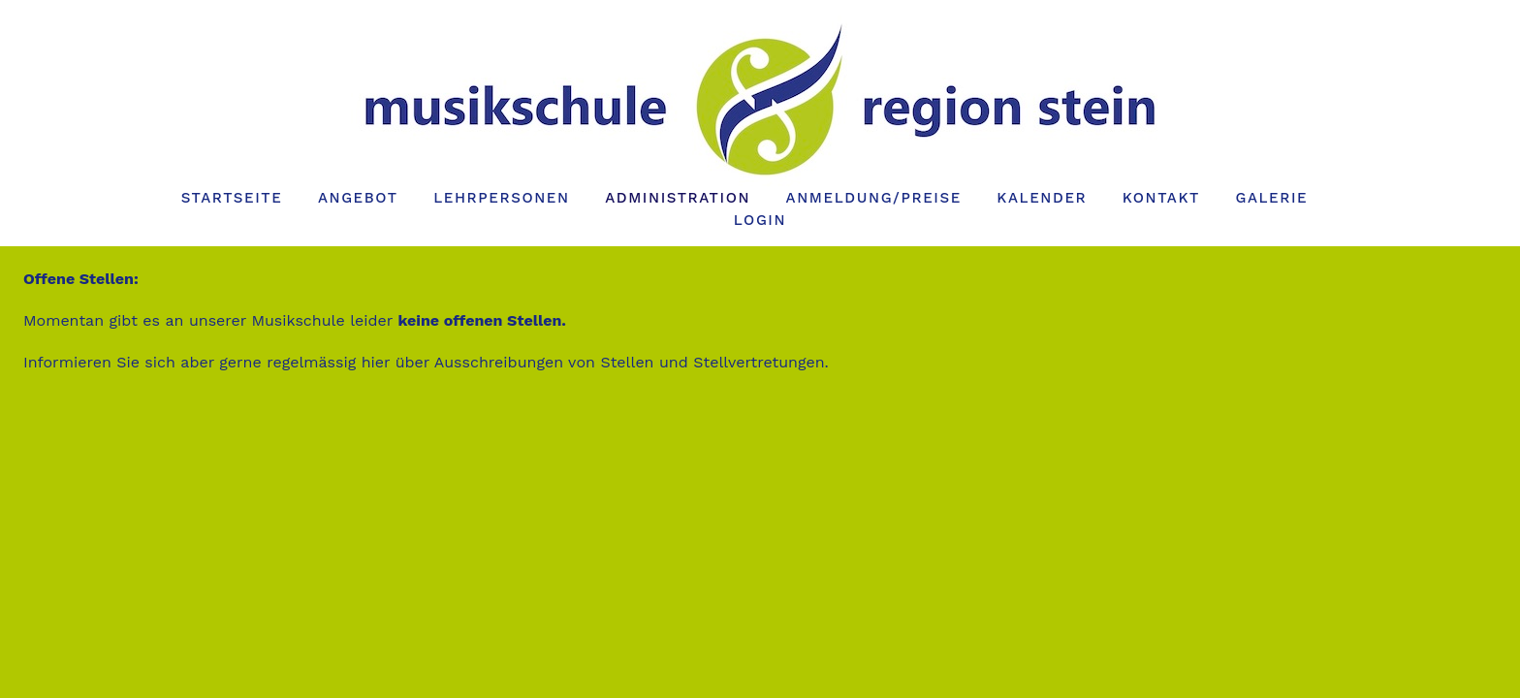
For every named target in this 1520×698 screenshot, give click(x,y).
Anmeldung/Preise (874, 197)
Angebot (358, 197)
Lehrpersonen (501, 197)
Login (760, 220)
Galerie (1271, 197)
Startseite (232, 197)
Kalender (1042, 197)
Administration (677, 197)
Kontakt (1161, 197)
